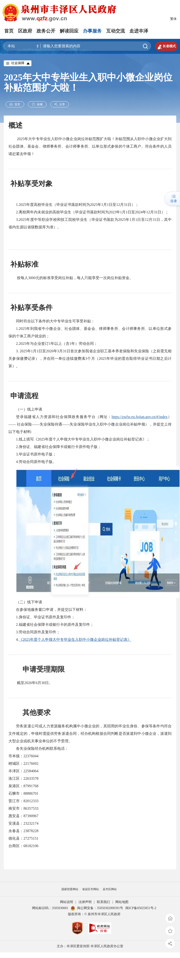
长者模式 (165, 46)
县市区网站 (110, 889)
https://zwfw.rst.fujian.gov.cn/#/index (140, 417)
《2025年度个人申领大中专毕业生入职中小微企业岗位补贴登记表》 (75, 640)
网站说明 (66, 902)
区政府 (25, 30)
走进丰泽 (138, 30)
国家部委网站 (69, 889)
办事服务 (92, 30)
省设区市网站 (90, 889)
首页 (9, 30)
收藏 (37, 104)
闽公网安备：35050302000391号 (97, 908)
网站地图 (121, 902)
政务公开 (46, 30)
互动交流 (115, 30)
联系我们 (103, 902)
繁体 (173, 19)
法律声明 (85, 902)
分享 (60, 104)
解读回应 (69, 30)
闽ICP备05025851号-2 (140, 908)
